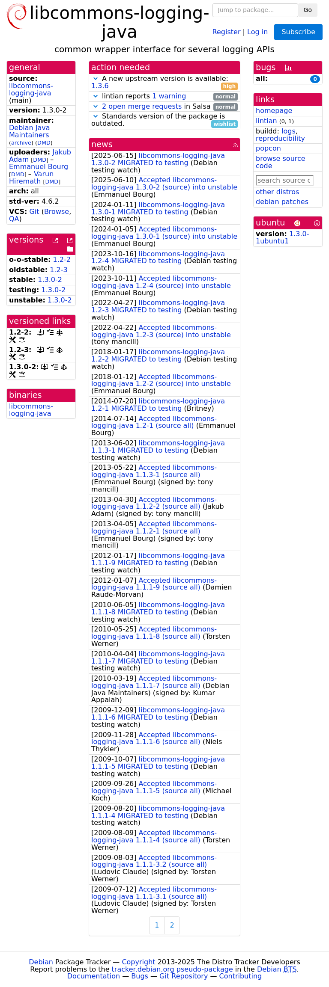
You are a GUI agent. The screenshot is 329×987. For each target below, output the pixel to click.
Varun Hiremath (31, 177)
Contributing (240, 976)
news (102, 144)
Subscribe (298, 32)
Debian (41, 962)
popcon (268, 148)
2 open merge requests (142, 106)
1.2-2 (62, 259)
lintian (266, 121)
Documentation (93, 976)
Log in (257, 31)
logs (288, 131)
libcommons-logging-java (31, 89)
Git (34, 211)
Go (308, 9)
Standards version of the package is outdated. (164, 120)
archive (21, 142)
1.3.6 (100, 86)
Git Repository (183, 976)
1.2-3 (58, 270)
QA (14, 219)
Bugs (139, 976)
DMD (44, 142)
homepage (274, 111)
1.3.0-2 (50, 280)
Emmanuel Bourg (38, 167)
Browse (56, 211)
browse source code (280, 162)
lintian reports (164, 96)
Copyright (138, 962)
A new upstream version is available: (164, 82)
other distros (277, 192)
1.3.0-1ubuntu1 (282, 237)
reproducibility (280, 138)
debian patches (282, 202)
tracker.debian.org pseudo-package (172, 969)
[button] (95, 78)
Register (226, 31)
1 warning (169, 96)
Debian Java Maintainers (29, 131)
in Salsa (164, 106)
